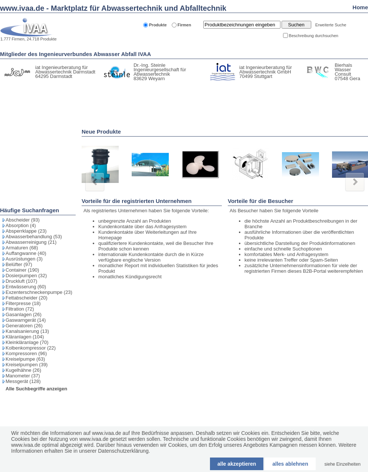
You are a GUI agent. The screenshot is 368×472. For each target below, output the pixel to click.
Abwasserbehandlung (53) (34, 236)
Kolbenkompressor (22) (31, 348)
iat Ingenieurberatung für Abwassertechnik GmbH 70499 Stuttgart (265, 72)
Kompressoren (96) (26, 353)
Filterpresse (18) (23, 303)
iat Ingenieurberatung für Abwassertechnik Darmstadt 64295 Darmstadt (65, 72)
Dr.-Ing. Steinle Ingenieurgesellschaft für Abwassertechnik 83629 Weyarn (160, 71)
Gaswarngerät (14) (26, 320)
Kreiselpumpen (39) (26, 364)
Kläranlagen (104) (25, 337)
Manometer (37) (23, 375)
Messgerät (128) (23, 381)
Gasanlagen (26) (24, 314)
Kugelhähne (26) (23, 370)
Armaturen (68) (22, 247)
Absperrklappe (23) (26, 231)
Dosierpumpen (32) (26, 275)
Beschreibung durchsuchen (313, 35)
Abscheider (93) (23, 220)
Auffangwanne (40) (26, 253)
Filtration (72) (20, 309)
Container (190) (22, 270)
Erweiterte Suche (330, 25)
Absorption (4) (21, 225)
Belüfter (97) (19, 264)
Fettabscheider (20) (26, 298)
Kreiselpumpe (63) (25, 359)
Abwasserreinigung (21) (31, 242)
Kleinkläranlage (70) (27, 342)
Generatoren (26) (24, 325)
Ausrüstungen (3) (24, 259)
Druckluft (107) (21, 281)
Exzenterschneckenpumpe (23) (39, 292)
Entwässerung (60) (26, 286)
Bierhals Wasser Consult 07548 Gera (347, 71)
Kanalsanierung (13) (27, 331)
